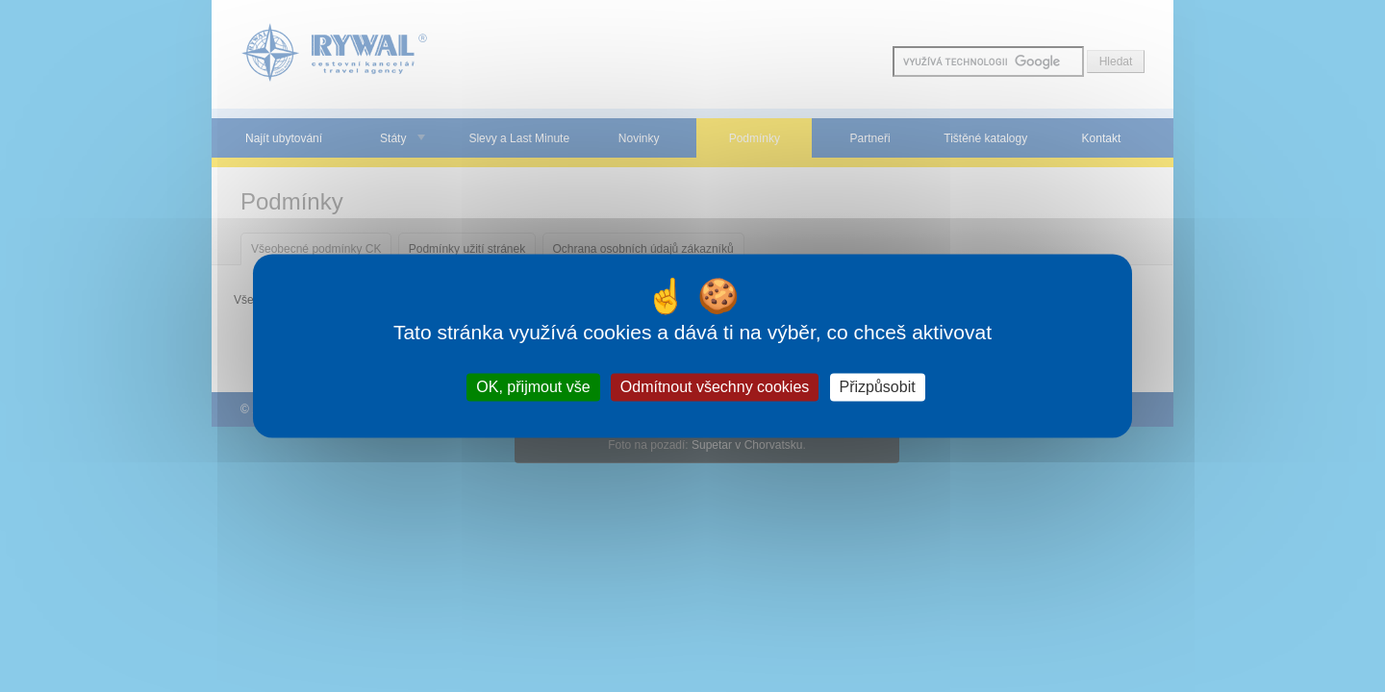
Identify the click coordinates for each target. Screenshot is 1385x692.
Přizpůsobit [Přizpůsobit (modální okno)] (878, 387)
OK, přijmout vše (533, 387)
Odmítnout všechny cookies (715, 387)
